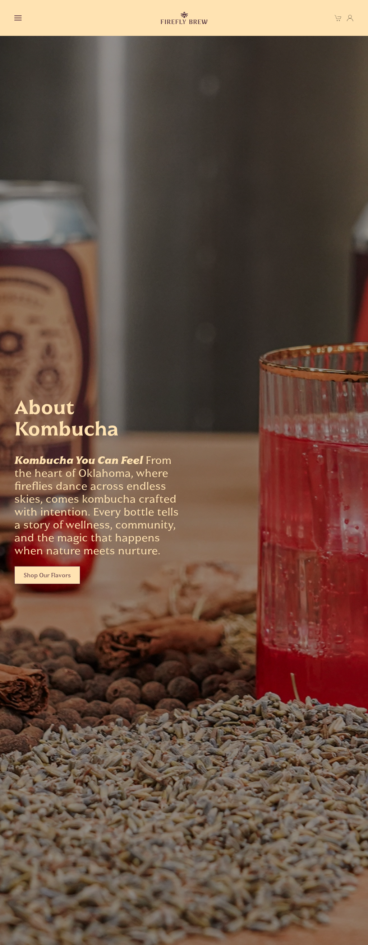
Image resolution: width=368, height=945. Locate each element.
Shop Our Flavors (47, 575)
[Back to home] (184, 18)
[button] (18, 18)
